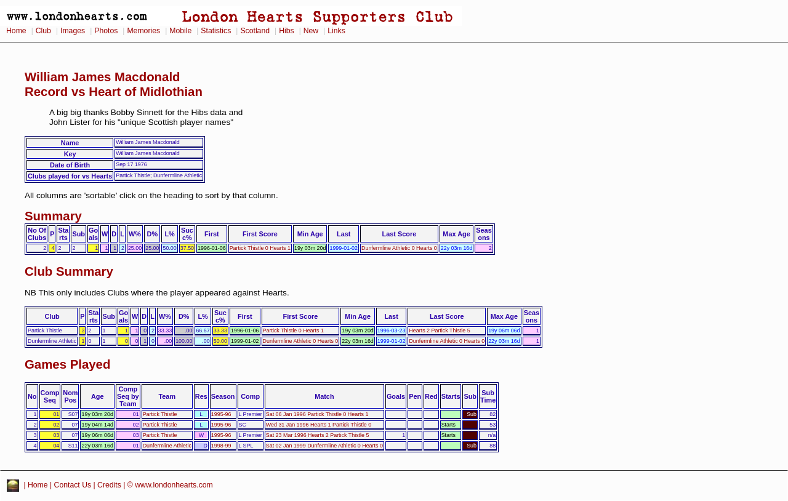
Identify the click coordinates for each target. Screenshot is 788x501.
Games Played (67, 364)
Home (16, 30)
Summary (53, 216)
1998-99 (221, 446)
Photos (106, 30)
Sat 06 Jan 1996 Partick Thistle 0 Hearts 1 (317, 414)
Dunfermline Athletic (167, 446)
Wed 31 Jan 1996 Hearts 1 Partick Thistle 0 (318, 425)
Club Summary (69, 271)
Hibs (286, 30)
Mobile (180, 30)
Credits (109, 485)
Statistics (216, 30)
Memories (143, 30)
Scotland (255, 30)
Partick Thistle (160, 414)
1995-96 (221, 414)
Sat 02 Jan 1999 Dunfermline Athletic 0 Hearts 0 (324, 446)
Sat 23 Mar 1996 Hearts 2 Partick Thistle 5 (317, 435)
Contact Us (73, 485)
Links (336, 30)
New (311, 30)
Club (43, 30)
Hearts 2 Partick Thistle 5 (439, 330)
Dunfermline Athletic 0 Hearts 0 (399, 248)
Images (72, 30)
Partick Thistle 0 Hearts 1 (260, 248)
